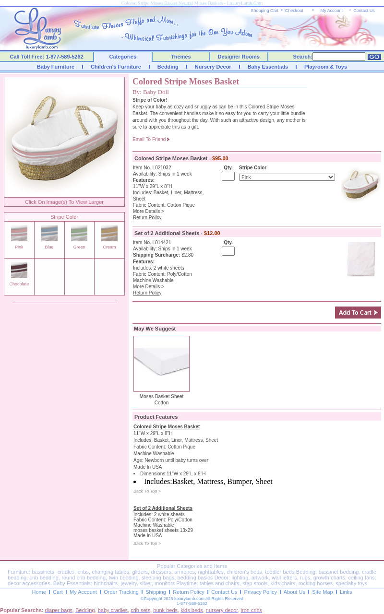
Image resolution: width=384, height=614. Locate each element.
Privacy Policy (260, 592)
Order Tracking (121, 592)
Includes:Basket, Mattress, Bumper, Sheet (208, 481)
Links (346, 592)
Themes (181, 56)
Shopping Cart (265, 10)
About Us (294, 592)
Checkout (294, 10)
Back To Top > (147, 491)
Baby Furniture (55, 67)
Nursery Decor (213, 67)
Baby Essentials (268, 67)
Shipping (155, 592)
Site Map (322, 592)
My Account (331, 10)
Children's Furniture (116, 67)
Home (39, 592)
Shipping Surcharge (156, 255)
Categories (123, 56)
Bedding (168, 67)
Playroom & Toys (325, 67)
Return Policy (188, 592)
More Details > (148, 211)
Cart (58, 592)
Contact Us (364, 10)
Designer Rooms (238, 56)
